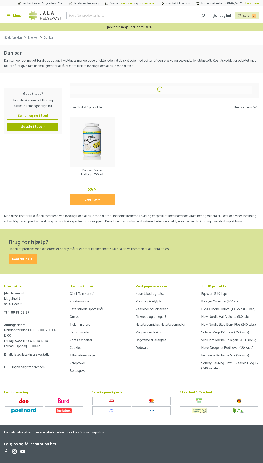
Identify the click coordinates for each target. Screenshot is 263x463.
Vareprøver (77, 363)
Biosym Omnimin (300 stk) (220, 301)
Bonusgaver (78, 371)
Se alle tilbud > (33, 127)
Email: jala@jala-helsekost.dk (26, 354)
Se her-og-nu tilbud (33, 116)
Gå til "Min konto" (82, 294)
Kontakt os (22, 259)
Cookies (75, 348)
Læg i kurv (92, 199)
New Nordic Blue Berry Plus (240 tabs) (228, 324)
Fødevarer (142, 348)
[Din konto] (222, 15)
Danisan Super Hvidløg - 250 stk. (92, 172)
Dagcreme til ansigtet (150, 340)
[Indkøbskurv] (247, 15)
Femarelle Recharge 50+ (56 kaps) (225, 355)
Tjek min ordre (80, 324)
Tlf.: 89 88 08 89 (16, 312)
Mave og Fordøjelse (149, 301)
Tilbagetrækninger (82, 355)
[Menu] (14, 15)
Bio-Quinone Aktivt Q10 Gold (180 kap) (228, 309)
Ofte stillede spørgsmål (86, 309)
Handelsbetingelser (17, 432)
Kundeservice (79, 301)
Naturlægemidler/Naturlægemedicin (160, 324)
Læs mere (252, 3)
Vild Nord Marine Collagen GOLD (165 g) (229, 340)
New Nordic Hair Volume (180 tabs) (226, 317)
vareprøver (126, 3)
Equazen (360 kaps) (215, 294)
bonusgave (146, 3)
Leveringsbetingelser (49, 432)
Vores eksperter (81, 340)
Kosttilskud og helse (150, 294)
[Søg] (202, 15)
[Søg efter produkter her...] (132, 15)
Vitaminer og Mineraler (151, 309)
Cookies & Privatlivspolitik (85, 432)
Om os (74, 317)
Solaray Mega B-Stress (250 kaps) (225, 332)
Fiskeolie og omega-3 (150, 317)
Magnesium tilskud (148, 332)
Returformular (79, 332)
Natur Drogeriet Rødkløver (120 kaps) (227, 348)
